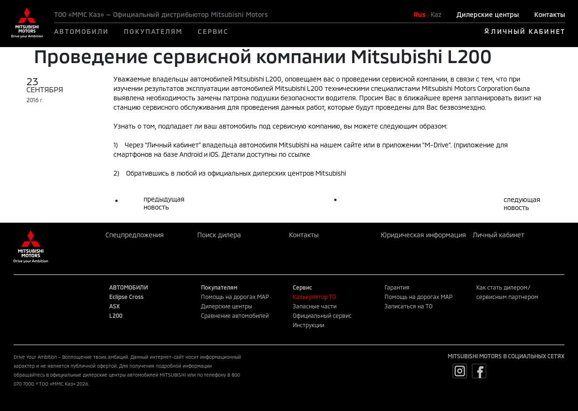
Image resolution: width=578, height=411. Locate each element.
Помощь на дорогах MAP (235, 296)
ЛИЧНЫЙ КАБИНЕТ (528, 31)
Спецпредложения (134, 235)
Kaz (436, 14)
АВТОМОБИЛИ (81, 31)
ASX (114, 306)
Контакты (549, 14)
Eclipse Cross (126, 296)
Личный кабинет (498, 235)
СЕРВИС (213, 31)
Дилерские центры (488, 14)
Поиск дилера (219, 235)
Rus (419, 14)
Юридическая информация (423, 235)
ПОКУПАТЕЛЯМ (153, 31)
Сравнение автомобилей (235, 315)
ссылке (299, 154)
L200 (115, 315)
